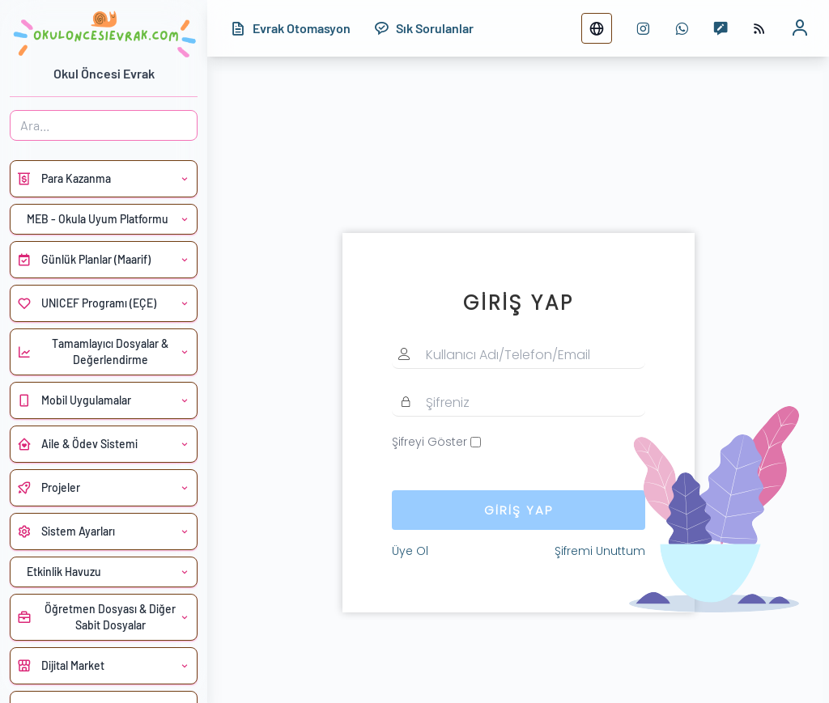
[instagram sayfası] (643, 28)
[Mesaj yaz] (720, 28)
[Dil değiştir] (596, 28)
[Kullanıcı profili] (800, 28)
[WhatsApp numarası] (682, 28)
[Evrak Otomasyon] (290, 28)
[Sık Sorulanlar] (423, 28)
